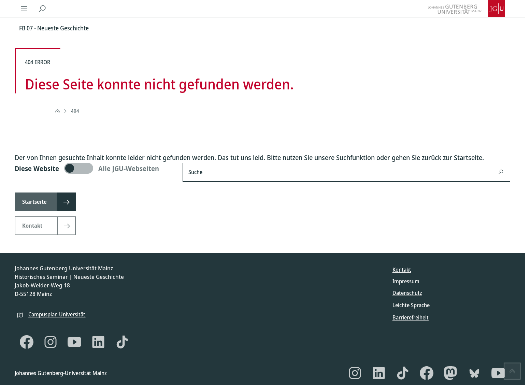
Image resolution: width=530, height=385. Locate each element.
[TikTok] (122, 342)
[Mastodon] (450, 373)
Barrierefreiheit (410, 317)
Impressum (405, 281)
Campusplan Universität (56, 314)
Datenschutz (407, 293)
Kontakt (401, 269)
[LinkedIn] (98, 342)
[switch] (94, 168)
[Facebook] (26, 342)
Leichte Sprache (411, 305)
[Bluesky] (474, 373)
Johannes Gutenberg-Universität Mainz (61, 373)
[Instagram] (50, 342)
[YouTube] (74, 342)
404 (75, 111)
